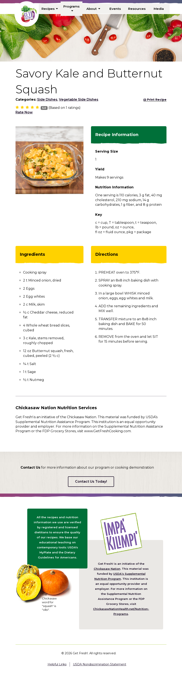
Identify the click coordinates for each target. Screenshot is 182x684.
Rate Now (24, 112)
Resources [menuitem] (137, 8)
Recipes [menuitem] (49, 8)
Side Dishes (47, 100)
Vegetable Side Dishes (78, 100)
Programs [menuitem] (71, 8)
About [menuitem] (93, 8)
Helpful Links (57, 664)
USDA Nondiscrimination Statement (99, 664)
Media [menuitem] (158, 8)
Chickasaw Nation (107, 568)
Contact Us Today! (91, 481)
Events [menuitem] (115, 8)
